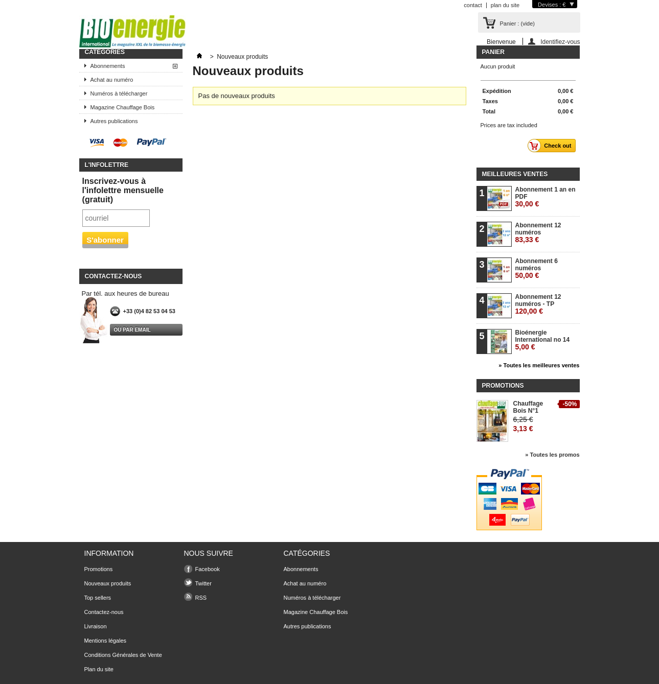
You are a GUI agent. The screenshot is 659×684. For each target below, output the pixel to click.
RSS (201, 598)
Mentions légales (105, 641)
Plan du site (98, 669)
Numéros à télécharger (119, 93)
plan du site (505, 5)
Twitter (203, 583)
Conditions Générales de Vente (123, 655)
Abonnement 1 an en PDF (545, 197)
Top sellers (97, 598)
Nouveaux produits (107, 583)
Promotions (503, 385)
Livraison (95, 626)
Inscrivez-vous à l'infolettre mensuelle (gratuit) (123, 190)
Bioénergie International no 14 (542, 340)
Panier (493, 52)
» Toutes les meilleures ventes (538, 365)
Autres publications (114, 121)
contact (473, 5)
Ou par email (132, 330)
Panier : (517, 23)
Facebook (207, 569)
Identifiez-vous (560, 41)
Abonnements (107, 66)
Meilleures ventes (515, 174)
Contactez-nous (104, 612)
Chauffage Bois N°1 (528, 407)
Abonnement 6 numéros (536, 268)
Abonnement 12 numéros (538, 233)
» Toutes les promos (552, 455)
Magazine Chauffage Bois (122, 107)
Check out (552, 145)
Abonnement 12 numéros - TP (538, 304)
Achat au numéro (111, 80)
